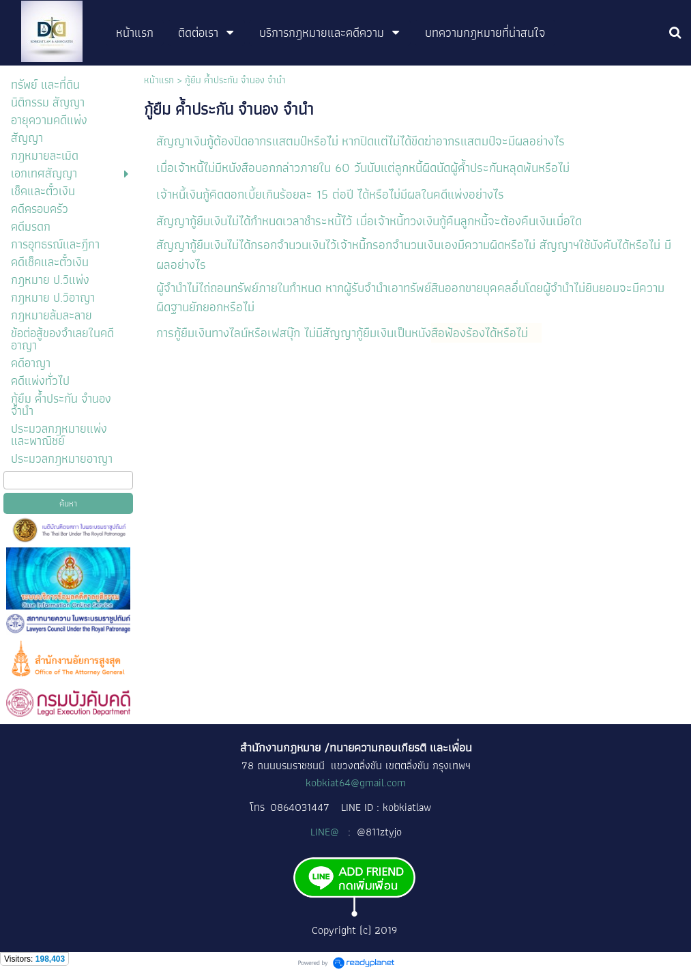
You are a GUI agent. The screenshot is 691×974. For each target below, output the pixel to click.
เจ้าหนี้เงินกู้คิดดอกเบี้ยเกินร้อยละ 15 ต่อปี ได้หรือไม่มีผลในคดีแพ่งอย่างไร (332, 194)
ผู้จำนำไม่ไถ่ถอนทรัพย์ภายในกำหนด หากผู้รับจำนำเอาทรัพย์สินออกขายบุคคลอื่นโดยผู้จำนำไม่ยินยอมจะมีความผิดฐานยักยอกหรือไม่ (410, 297)
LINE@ (326, 831)
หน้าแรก (159, 79)
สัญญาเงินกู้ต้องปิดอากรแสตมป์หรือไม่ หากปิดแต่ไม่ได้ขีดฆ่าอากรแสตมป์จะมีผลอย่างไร (360, 141)
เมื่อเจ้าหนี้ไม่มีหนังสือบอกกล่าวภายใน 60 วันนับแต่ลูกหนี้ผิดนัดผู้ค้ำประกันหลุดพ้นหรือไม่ (363, 167)
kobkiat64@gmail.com (356, 782)
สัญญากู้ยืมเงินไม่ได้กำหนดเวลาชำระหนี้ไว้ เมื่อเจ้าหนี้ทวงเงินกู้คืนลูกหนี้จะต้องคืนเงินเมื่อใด (369, 221)
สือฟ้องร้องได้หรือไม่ (481, 333)
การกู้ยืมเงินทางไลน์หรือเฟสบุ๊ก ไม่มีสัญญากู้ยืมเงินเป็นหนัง (293, 333)
